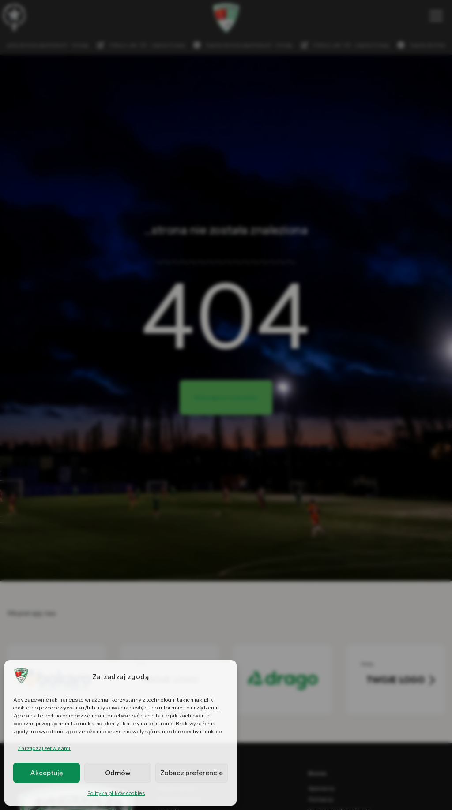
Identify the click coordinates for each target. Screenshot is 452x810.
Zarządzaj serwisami (44, 748)
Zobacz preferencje (191, 773)
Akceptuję (46, 773)
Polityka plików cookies (116, 793)
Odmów (118, 773)
